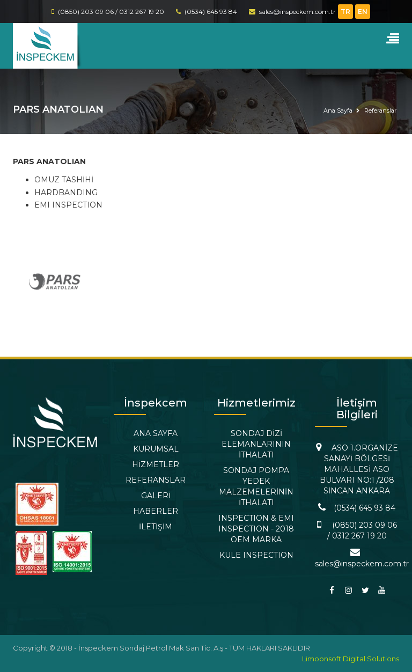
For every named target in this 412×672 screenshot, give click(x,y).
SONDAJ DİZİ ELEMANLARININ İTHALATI (256, 444)
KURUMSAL (156, 449)
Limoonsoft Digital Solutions (350, 658)
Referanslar (380, 110)
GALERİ (156, 495)
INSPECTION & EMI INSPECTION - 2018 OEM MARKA (256, 528)
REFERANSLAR (156, 480)
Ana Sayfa (337, 110)
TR (345, 12)
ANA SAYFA (156, 433)
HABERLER (155, 511)
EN (362, 12)
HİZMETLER (155, 464)
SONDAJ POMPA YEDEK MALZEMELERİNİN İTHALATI (256, 486)
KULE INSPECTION (256, 555)
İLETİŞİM (155, 526)
